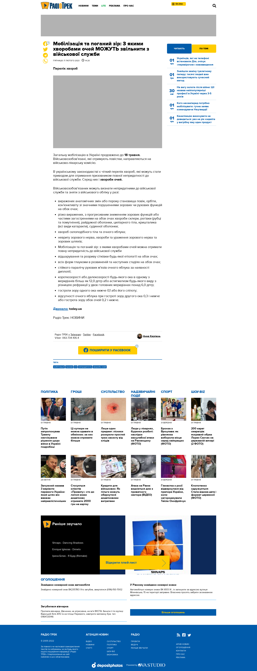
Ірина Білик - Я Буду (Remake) (69, 556)
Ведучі (134, 644)
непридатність (85, 367)
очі (75, 367)
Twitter (87, 334)
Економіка (112, 654)
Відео (89, 641)
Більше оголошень (173, 612)
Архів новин (182, 644)
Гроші (76, 392)
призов (69, 367)
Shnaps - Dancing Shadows (67, 542)
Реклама (114, 5)
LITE (103, 5)
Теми (95, 5)
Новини (84, 5)
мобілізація (59, 367)
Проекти (135, 641)
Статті (89, 648)
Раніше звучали (139, 648)
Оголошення (53, 580)
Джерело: (60, 309)
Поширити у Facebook (113, 349)
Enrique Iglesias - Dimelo (66, 549)
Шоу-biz (198, 392)
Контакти (181, 651)
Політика (49, 392)
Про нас (128, 5)
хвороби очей (99, 367)
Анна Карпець (151, 336)
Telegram (75, 334)
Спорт (166, 392)
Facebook (98, 334)
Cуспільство (113, 392)
